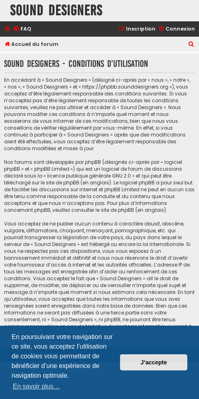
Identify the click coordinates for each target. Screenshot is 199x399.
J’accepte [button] (154, 362)
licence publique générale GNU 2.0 (89, 175)
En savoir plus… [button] (36, 386)
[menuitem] (22, 29)
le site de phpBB (60, 182)
